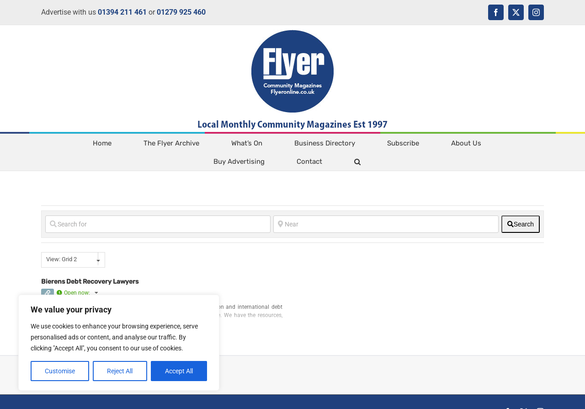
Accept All (179, 371)
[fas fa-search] (520, 224)
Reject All (120, 371)
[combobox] (73, 260)
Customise (60, 371)
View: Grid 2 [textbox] (61, 259)
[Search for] (158, 224)
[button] (357, 161)
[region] (118, 343)
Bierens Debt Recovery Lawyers (89, 281)
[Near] (386, 224)
